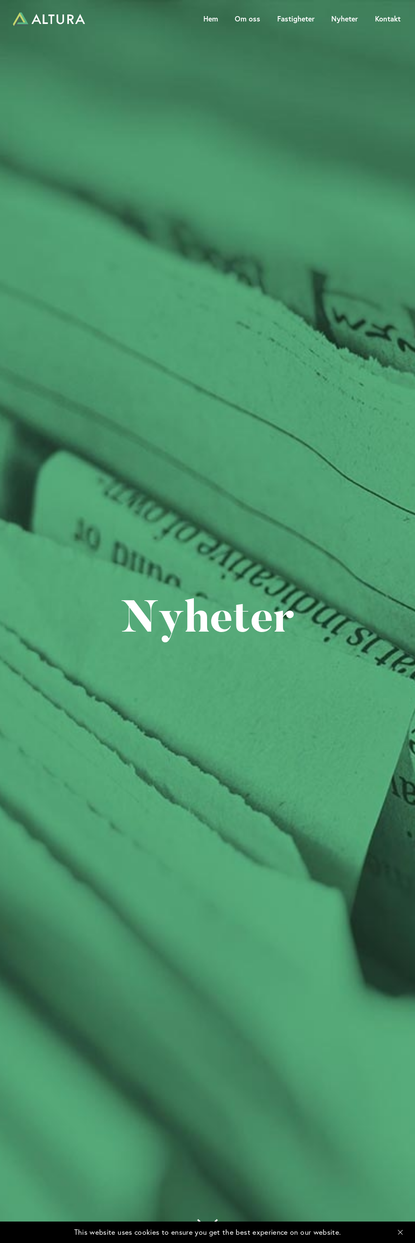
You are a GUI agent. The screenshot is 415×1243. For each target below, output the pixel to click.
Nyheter (344, 19)
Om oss (247, 19)
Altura (48, 19)
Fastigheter (296, 19)
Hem (210, 19)
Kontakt (388, 19)
